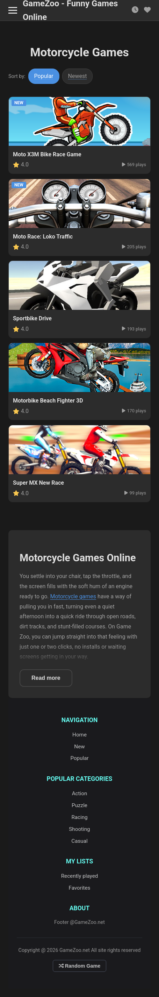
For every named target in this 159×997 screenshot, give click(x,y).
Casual (79, 841)
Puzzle (79, 805)
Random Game (80, 966)
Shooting (79, 829)
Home (79, 735)
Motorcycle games (73, 596)
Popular (43, 76)
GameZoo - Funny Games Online (70, 10)
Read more (45, 678)
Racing (79, 817)
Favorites (80, 888)
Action (79, 793)
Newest (77, 76)
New (79, 746)
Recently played (79, 876)
